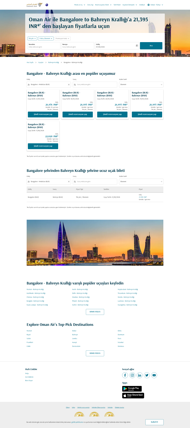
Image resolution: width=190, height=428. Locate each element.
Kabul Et (154, 422)
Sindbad (142, 5)
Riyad (28, 335)
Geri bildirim (29, 377)
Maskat (29, 331)
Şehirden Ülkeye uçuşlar (98, 407)
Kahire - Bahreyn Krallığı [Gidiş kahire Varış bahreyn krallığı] (80, 305)
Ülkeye (68, 407)
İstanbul (120, 342)
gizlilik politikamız (77, 422)
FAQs (27, 373)
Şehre (73, 407)
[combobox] (44, 47)
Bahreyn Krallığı (53, 62)
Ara (151, 46)
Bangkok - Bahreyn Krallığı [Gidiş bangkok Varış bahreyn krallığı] (35, 301)
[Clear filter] (69, 84)
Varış (74, 79)
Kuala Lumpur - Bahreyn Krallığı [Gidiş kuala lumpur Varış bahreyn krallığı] (37, 305)
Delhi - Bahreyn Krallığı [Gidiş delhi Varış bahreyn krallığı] (79, 293)
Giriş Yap (90, 5)
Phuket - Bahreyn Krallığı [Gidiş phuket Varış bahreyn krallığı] (80, 301)
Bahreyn (75, 335)
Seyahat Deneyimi (130, 4)
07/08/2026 (100, 47)
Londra (74, 339)
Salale (29, 339)
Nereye (64, 44)
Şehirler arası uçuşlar (83, 407)
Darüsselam (76, 346)
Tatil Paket (117, 5)
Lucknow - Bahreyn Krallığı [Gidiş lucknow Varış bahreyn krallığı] (126, 301)
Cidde (28, 346)
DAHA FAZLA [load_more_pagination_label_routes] (95, 312)
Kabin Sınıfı (123, 79)
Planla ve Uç (80, 4)
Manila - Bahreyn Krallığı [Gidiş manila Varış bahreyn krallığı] (126, 297)
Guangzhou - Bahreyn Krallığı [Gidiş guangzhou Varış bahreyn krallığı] (127, 305)
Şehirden (110, 407)
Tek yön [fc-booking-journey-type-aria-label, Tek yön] (31, 38)
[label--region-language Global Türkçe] (155, 4)
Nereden (32, 44)
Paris (119, 339)
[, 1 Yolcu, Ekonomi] (44, 38)
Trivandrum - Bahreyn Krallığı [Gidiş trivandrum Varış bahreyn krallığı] (127, 293)
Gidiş (98, 44)
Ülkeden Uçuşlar (119, 407)
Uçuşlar (41, 62)
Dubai (74, 331)
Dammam (121, 335)
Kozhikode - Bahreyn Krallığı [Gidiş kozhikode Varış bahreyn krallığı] (36, 293)
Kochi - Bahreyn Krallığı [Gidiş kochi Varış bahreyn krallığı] (80, 289)
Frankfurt (30, 342)
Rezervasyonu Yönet (104, 4)
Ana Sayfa (30, 62)
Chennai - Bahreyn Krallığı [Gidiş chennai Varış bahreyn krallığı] (35, 297)
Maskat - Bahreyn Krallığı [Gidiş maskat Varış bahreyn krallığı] (35, 289)
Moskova (121, 346)
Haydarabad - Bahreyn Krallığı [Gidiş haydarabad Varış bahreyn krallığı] (128, 289)
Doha (119, 331)
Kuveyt (74, 342)
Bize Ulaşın (29, 381)
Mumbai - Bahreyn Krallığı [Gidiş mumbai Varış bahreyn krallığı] (81, 297)
